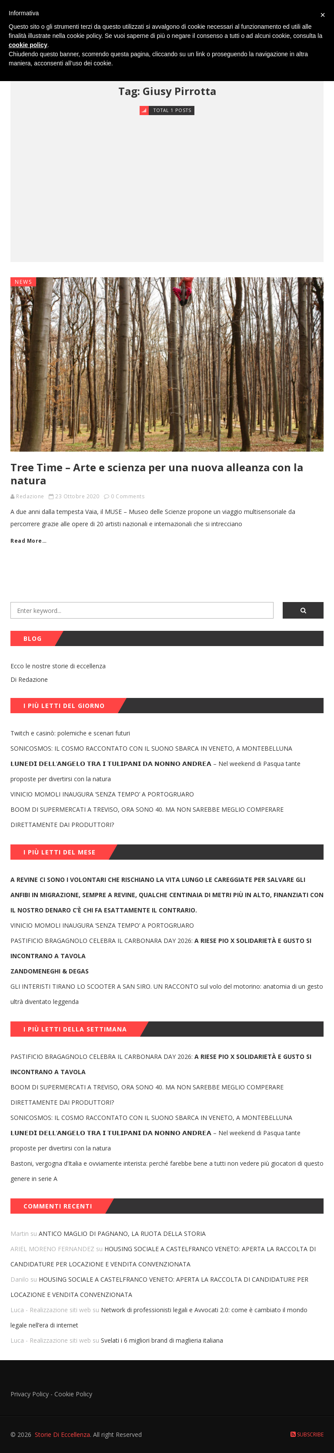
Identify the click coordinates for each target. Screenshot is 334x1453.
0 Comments (127, 496)
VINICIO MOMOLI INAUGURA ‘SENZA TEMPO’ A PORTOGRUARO (102, 794)
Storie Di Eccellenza (62, 1434)
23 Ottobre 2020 (77, 496)
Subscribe (307, 1434)
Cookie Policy (73, 1394)
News (23, 282)
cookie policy (28, 44)
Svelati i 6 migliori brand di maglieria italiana (162, 1340)
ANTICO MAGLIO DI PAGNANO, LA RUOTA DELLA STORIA (122, 1233)
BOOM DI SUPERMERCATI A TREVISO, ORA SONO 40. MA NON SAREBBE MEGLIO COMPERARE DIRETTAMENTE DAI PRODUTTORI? (147, 817)
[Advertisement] (167, 181)
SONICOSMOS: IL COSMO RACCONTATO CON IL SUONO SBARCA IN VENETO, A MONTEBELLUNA (151, 748)
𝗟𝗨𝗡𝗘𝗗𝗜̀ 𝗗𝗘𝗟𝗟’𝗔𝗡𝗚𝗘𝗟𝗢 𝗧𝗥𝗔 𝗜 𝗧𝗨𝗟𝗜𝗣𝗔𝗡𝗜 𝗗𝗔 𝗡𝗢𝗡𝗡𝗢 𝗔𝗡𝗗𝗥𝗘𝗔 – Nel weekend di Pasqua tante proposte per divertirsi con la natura (155, 771)
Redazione (30, 496)
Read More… (28, 540)
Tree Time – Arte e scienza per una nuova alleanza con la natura (156, 473)
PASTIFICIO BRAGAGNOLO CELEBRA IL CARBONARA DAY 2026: (160, 948)
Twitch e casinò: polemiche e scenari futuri (70, 733)
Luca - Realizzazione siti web (50, 1310)
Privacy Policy (29, 1394)
